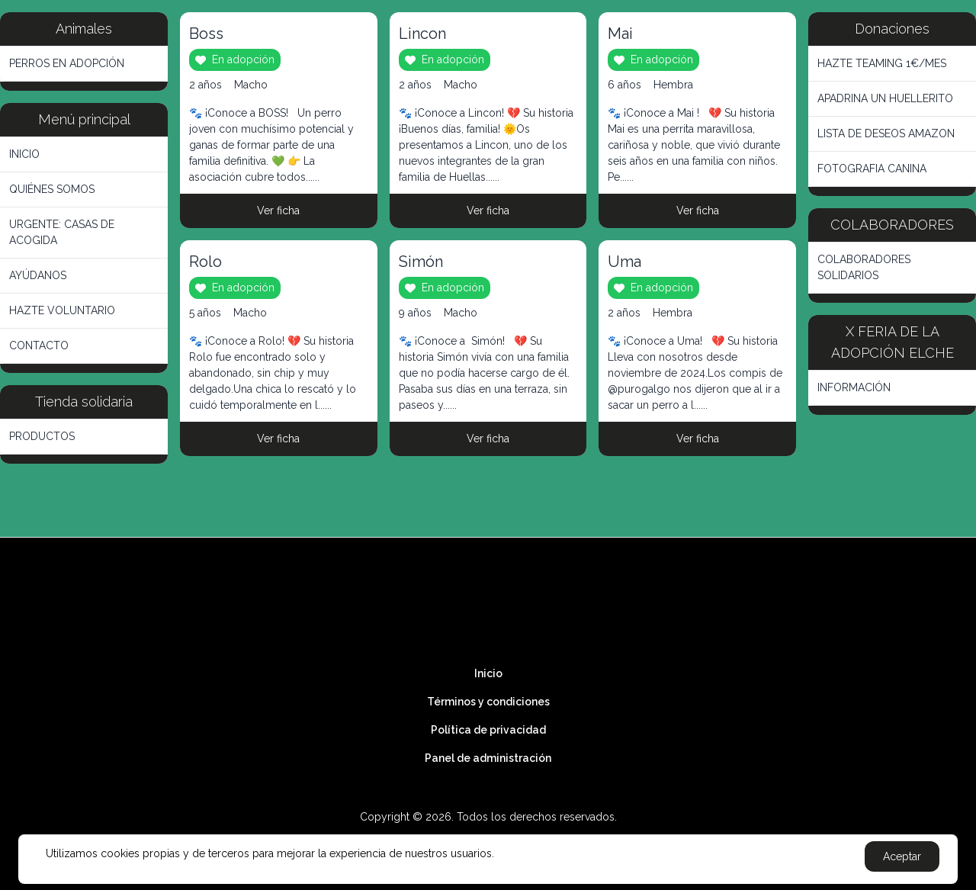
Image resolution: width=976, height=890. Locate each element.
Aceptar (902, 856)
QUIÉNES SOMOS (52, 189)
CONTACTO (39, 345)
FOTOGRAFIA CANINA (871, 168)
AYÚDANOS (37, 275)
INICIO (24, 154)
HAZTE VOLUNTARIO (62, 310)
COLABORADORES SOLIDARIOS (863, 267)
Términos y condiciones (488, 702)
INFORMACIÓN (854, 387)
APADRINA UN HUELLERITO (885, 98)
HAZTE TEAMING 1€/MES (881, 63)
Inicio (488, 673)
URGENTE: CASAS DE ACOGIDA (61, 232)
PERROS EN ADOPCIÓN (66, 63)
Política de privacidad (488, 730)
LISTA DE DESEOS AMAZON (886, 133)
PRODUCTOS (42, 436)
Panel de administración (488, 758)
